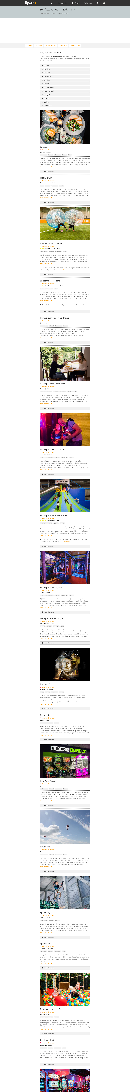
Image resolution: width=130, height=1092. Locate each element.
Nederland (46, 13)
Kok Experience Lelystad (51, 587)
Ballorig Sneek (46, 715)
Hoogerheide (44, 623)
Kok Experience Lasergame (52, 449)
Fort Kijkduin (46, 177)
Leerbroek (43, 948)
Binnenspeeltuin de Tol (50, 1009)
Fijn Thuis (75, 3)
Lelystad (43, 592)
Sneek (42, 720)
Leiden (42, 152)
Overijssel (46, 95)
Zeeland (45, 102)
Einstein (43, 146)
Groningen (46, 80)
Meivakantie (38, 46)
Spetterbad (45, 943)
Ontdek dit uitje (48, 171)
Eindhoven (43, 323)
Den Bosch (43, 689)
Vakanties (88, 3)
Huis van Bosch (47, 684)
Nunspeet (43, 1014)
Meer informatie (46, 167)
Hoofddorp (52, 286)
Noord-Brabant (48, 87)
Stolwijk (43, 1045)
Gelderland (46, 76)
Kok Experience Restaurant (52, 383)
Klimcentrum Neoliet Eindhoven (54, 317)
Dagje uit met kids (50, 46)
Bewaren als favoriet (48, 150)
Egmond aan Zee (45, 852)
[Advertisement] (65, 29)
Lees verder (67, 270)
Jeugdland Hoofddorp (50, 280)
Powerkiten (45, 846)
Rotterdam (43, 917)
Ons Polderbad (47, 1040)
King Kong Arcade (48, 780)
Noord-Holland (48, 91)
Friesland (46, 73)
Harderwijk (43, 389)
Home (41, 13)
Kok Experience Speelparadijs (53, 515)
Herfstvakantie (53, 13)
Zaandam (51, 249)
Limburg (45, 84)
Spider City (45, 912)
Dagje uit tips (62, 3)
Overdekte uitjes (75, 46)
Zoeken (29, 46)
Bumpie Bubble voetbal (51, 243)
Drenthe (45, 65)
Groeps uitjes (63, 46)
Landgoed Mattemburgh (51, 618)
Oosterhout (44, 786)
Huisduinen (44, 183)
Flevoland (46, 69)
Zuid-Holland (47, 106)
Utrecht (45, 98)
